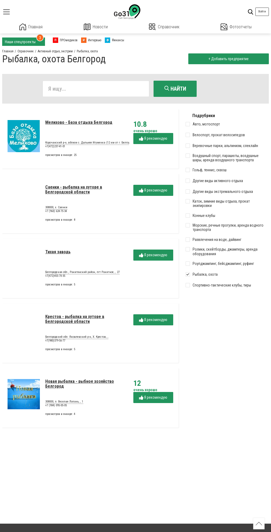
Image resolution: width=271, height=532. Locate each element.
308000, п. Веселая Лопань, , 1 (64, 401)
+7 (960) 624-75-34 (56, 211)
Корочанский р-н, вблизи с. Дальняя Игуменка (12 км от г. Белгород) (89, 142)
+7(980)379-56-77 (55, 340)
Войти (262, 11)
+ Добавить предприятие (228, 59)
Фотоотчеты (236, 26)
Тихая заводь (58, 251)
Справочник (164, 26)
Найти (175, 89)
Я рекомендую (153, 138)
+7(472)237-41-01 (55, 146)
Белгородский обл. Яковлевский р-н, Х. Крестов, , (76, 337)
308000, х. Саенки (56, 207)
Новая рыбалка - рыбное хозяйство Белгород (79, 384)
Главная (31, 26)
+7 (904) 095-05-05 (56, 405)
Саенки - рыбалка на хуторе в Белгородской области (73, 190)
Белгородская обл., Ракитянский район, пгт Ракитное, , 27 (82, 272)
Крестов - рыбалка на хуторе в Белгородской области (74, 319)
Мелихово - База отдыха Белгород (78, 122)
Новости (96, 26)
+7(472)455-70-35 (55, 276)
